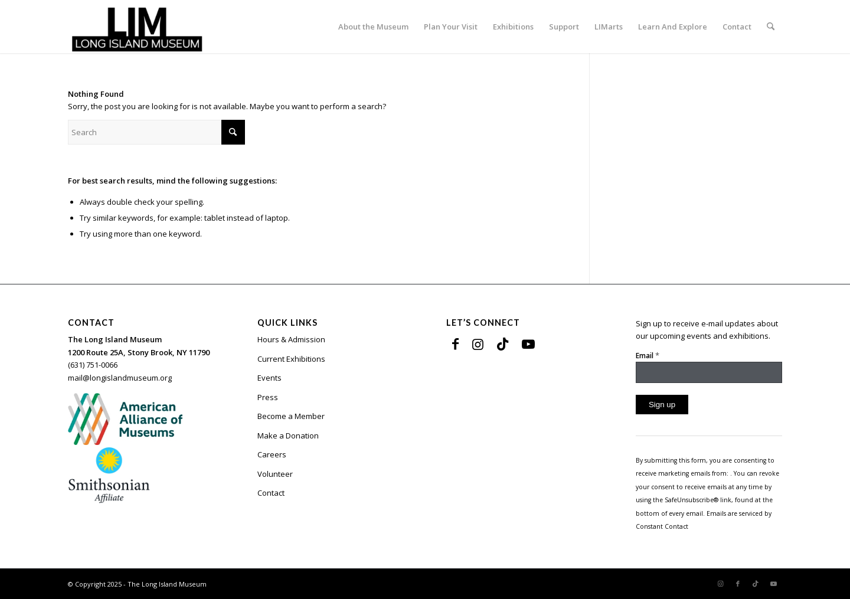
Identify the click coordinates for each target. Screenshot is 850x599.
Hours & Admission (291, 339)
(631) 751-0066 (92, 364)
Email (647, 355)
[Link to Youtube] (528, 343)
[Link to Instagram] (477, 343)
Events (269, 377)
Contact (271, 492)
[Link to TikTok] (502, 343)
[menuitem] (373, 26)
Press (267, 397)
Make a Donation (288, 435)
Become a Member (291, 416)
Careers (271, 454)
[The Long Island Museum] (136, 26)
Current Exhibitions (291, 358)
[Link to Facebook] (455, 343)
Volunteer (275, 474)
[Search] (770, 26)
